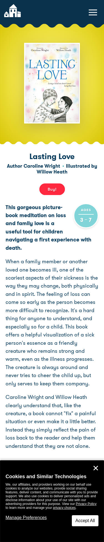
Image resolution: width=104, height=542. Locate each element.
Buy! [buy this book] (52, 189)
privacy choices (64, 508)
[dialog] (52, 501)
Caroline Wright (42, 166)
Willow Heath (52, 172)
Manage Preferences (26, 517)
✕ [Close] (95, 468)
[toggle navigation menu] (93, 12)
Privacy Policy (86, 504)
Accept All (85, 520)
